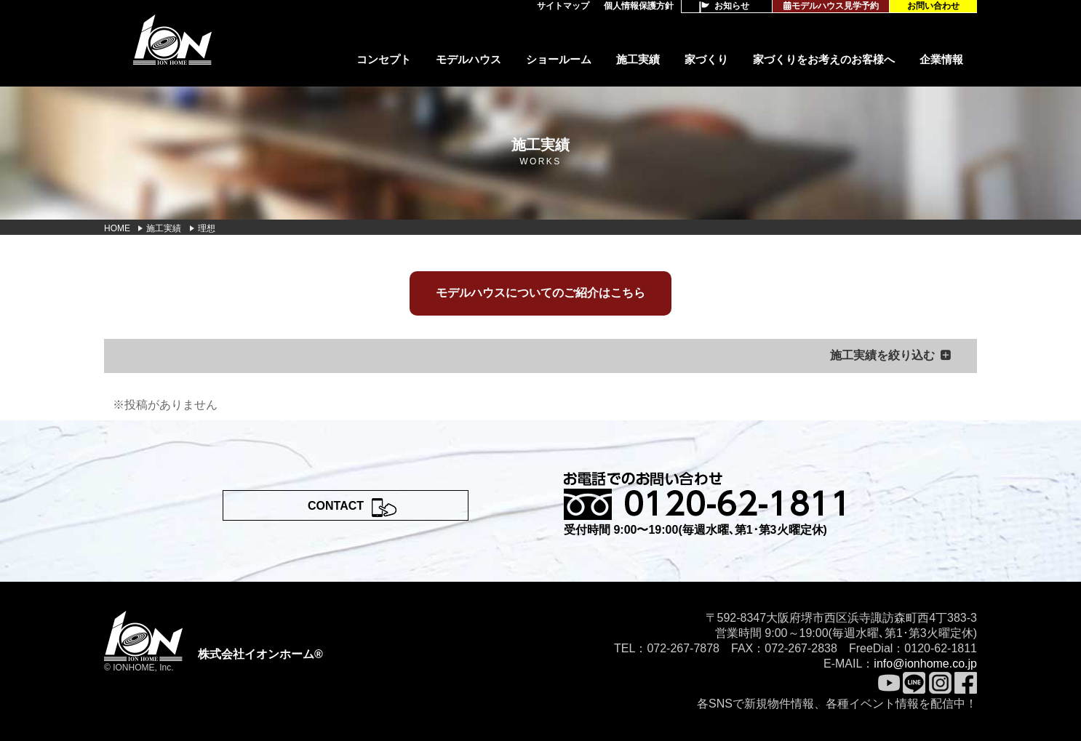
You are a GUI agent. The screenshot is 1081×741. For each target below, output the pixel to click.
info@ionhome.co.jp (925, 663)
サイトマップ (563, 6)
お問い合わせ (933, 6)
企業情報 (941, 59)
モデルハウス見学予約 (831, 6)
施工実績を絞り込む (882, 355)
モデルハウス (468, 59)
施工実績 (638, 59)
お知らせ (731, 6)
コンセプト (383, 59)
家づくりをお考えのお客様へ (824, 59)
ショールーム (558, 59)
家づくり (706, 59)
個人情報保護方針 (639, 6)
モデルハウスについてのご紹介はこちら (540, 293)
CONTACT (336, 506)
